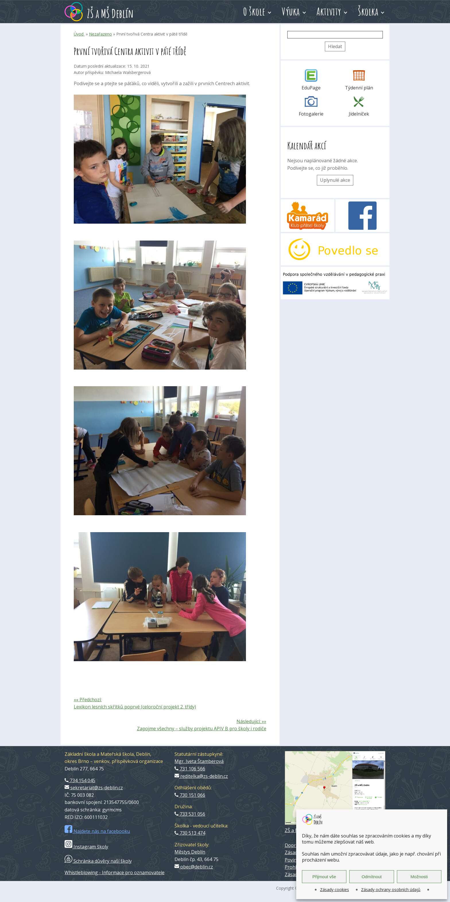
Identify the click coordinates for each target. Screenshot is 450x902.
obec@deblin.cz (193, 867)
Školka (368, 11)
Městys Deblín (189, 852)
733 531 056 (189, 814)
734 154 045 (80, 780)
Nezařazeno (100, 34)
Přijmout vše (324, 876)
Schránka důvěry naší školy (98, 861)
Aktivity (329, 11)
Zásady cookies (334, 889)
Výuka (291, 11)
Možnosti (419, 876)
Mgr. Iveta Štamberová (199, 761)
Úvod (79, 34)
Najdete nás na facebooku (97, 831)
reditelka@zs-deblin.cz (201, 776)
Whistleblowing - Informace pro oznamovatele (114, 872)
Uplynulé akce (335, 180)
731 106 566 (189, 769)
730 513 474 (189, 833)
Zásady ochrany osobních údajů (390, 889)
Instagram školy (86, 847)
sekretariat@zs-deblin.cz (94, 787)
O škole (254, 11)
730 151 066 (189, 795)
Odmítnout (372, 876)
